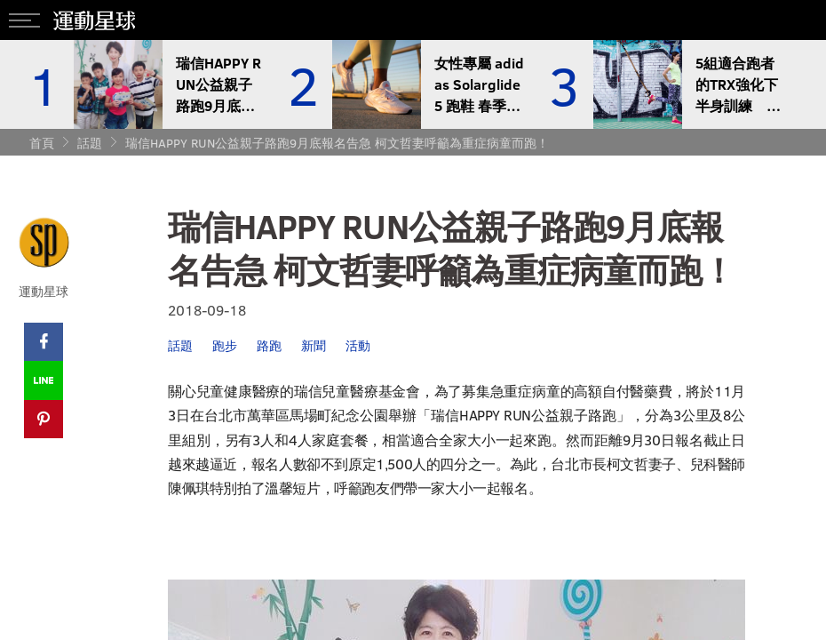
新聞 (313, 345)
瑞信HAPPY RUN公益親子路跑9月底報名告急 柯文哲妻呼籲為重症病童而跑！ (337, 142)
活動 (357, 345)
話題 (89, 142)
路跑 (269, 345)
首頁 (41, 142)
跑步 (224, 345)
